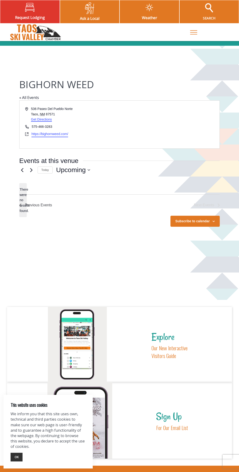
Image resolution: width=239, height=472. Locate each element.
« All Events (29, 97)
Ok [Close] (17, 457)
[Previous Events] (22, 170)
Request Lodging (30, 17)
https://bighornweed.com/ (49, 134)
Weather (149, 17)
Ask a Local (89, 18)
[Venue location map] (169, 124)
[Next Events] (31, 170)
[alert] (23, 200)
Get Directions (41, 119)
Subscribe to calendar (192, 221)
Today (45, 170)
